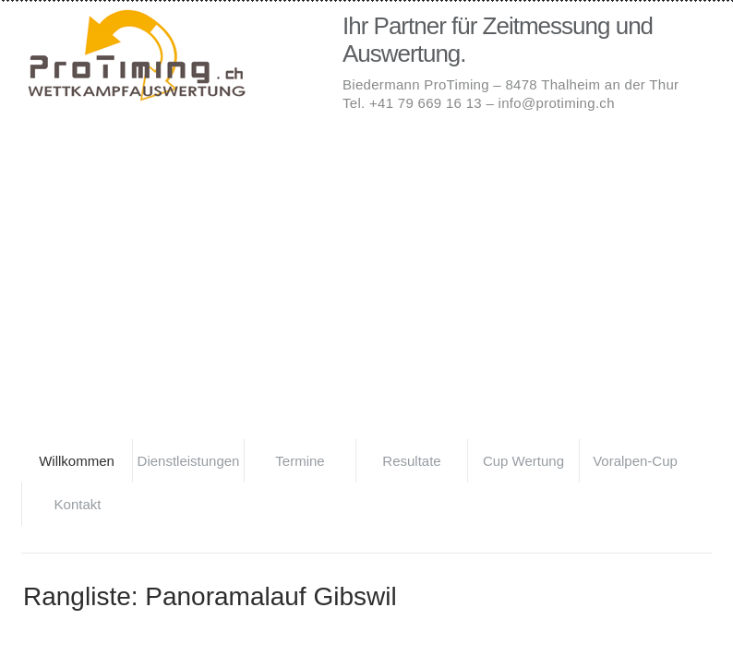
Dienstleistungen (189, 461)
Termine (299, 461)
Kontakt (78, 504)
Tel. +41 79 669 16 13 (412, 103)
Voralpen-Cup (635, 461)
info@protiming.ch (557, 103)
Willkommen (76, 461)
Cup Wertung (523, 461)
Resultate (411, 461)
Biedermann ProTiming (169, 57)
